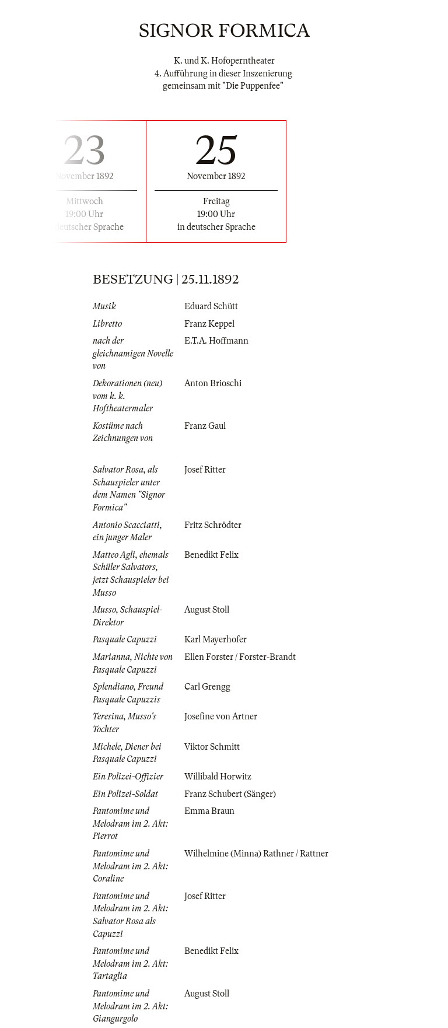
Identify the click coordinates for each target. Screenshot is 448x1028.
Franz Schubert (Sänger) (230, 794)
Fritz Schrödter (213, 525)
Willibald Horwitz (217, 776)
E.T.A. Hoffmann (216, 340)
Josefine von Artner (220, 716)
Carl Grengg (207, 686)
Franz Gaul (205, 426)
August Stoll (206, 609)
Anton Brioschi (213, 383)
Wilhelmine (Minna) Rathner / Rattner (256, 853)
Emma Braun (209, 811)
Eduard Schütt (211, 306)
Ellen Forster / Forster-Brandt (240, 657)
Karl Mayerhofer (215, 639)
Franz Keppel (209, 323)
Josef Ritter (205, 469)
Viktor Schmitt (212, 746)
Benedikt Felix (211, 555)
